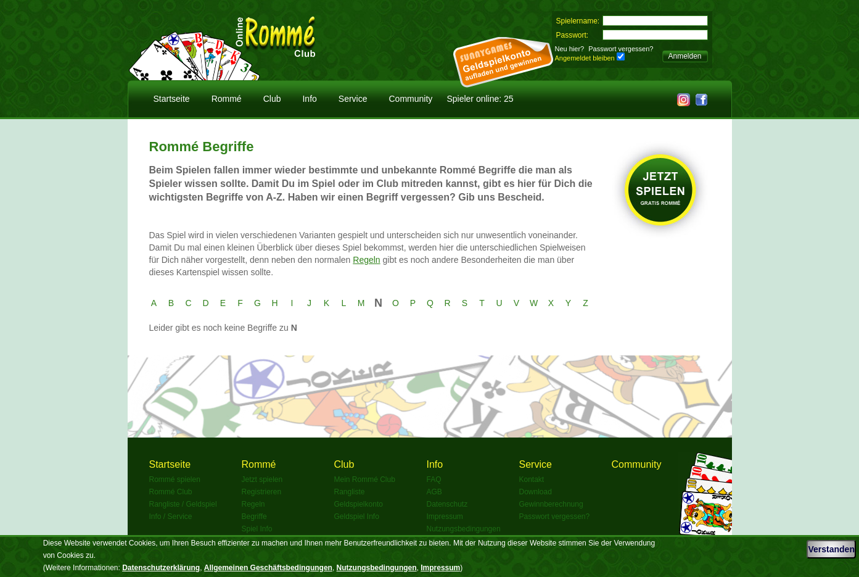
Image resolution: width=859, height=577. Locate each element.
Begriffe (254, 516)
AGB (434, 492)
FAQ (434, 479)
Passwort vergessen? (620, 48)
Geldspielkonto (358, 504)
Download (535, 492)
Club (272, 99)
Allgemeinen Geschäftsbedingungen (268, 567)
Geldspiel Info (356, 516)
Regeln (366, 260)
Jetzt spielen (262, 479)
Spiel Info (257, 529)
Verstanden (831, 549)
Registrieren (262, 492)
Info (309, 99)
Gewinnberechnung (551, 504)
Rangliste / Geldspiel (183, 504)
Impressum (445, 516)
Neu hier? (570, 48)
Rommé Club (170, 492)
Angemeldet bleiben (585, 58)
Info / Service (170, 516)
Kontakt (532, 479)
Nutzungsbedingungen (464, 529)
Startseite (172, 99)
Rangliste (349, 492)
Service (353, 99)
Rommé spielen (174, 479)
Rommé (227, 99)
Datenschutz (447, 504)
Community (411, 99)
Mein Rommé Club (364, 479)
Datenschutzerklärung (161, 567)
